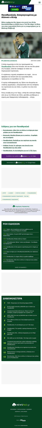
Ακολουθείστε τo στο (21, 163)
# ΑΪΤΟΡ (4, 193)
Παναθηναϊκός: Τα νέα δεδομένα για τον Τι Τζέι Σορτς (20, 150)
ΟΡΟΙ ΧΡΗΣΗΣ (24, 411)
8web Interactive (24, 425)
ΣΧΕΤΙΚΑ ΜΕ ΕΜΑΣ (21, 409)
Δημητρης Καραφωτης (10, 60)
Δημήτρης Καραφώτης (22, 206)
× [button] (33, 5)
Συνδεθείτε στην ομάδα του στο (21, 156)
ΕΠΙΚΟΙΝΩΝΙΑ (13, 409)
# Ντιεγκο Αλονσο (20, 193)
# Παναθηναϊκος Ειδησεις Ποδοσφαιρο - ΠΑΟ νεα (15, 196)
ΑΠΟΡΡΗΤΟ (17, 411)
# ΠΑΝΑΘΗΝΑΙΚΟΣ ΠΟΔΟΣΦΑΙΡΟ (10, 199)
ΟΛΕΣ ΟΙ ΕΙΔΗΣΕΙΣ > (21, 267)
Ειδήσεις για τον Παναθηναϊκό (15, 126)
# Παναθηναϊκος (31, 193)
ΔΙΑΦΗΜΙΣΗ (29, 409)
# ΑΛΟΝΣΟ (10, 193)
